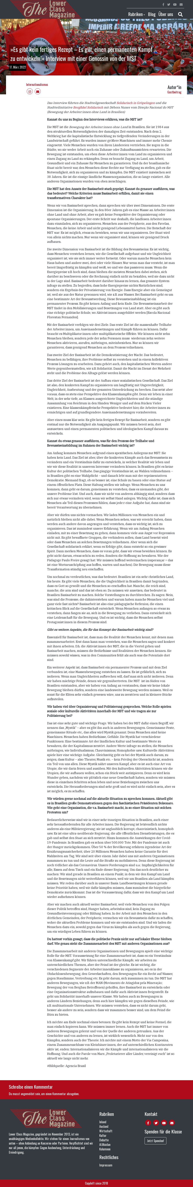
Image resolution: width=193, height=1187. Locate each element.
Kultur (102, 1135)
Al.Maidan (104, 1144)
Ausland (103, 1126)
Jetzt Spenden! (155, 1141)
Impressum (105, 1165)
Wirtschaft (105, 1131)
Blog (151, 14)
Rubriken (135, 14)
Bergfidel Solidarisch (87, 107)
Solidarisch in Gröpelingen (135, 103)
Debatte (104, 1140)
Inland (102, 1122)
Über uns (166, 14)
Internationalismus (37, 84)
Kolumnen (104, 1149)
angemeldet (27, 1094)
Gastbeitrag (174, 92)
